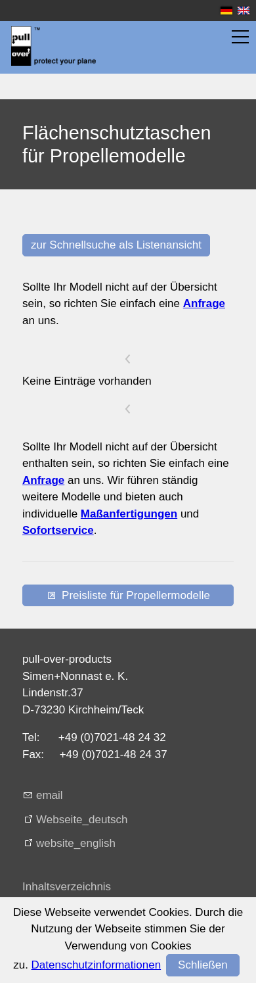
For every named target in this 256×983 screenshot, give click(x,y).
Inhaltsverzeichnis (66, 886)
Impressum (49, 907)
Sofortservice (58, 530)
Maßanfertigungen (129, 514)
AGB (34, 929)
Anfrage (204, 303)
